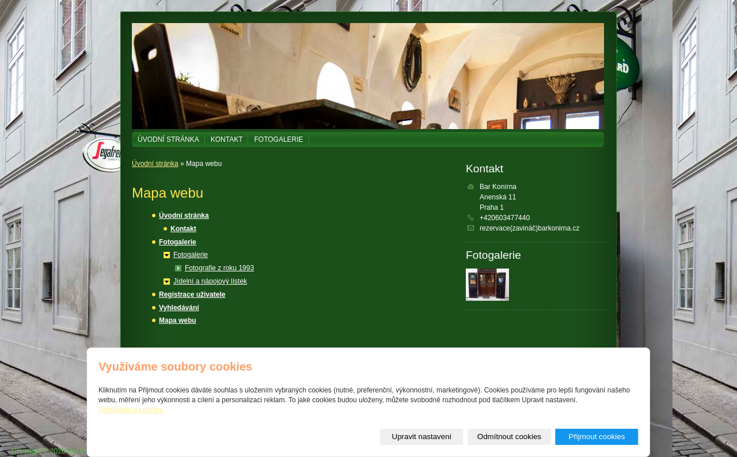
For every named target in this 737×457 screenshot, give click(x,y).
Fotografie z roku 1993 (219, 268)
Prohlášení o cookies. (131, 410)
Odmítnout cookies (509, 436)
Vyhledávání (179, 308)
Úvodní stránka (168, 139)
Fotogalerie (278, 139)
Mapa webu (177, 320)
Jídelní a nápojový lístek (210, 281)
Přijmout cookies (597, 436)
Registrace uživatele (192, 294)
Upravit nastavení (422, 436)
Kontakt (227, 139)
